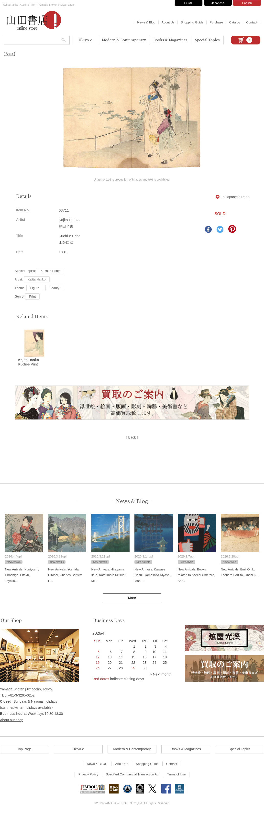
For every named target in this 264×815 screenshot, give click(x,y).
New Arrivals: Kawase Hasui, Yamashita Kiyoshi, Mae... (152, 575)
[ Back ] (9, 54)
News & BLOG (97, 764)
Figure (34, 288)
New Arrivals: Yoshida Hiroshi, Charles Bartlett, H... (65, 575)
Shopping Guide (192, 22)
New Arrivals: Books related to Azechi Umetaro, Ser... (196, 575)
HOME (188, 3)
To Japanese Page (232, 197)
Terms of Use (176, 774)
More (132, 598)
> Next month (161, 674)
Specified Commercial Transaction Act (132, 774)
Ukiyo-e (85, 39)
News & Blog (146, 22)
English (247, 3)
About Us (168, 22)
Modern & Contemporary (124, 39)
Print (32, 296)
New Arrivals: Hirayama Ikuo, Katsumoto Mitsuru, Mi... (108, 575)
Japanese (217, 3)
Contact (251, 22)
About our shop (11, 720)
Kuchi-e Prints (50, 271)
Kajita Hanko (37, 279)
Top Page (24, 749)
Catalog (234, 22)
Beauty (54, 288)
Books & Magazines (170, 39)
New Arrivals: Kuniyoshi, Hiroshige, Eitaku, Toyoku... (22, 575)
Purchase (216, 22)
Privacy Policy (88, 774)
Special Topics (207, 39)
